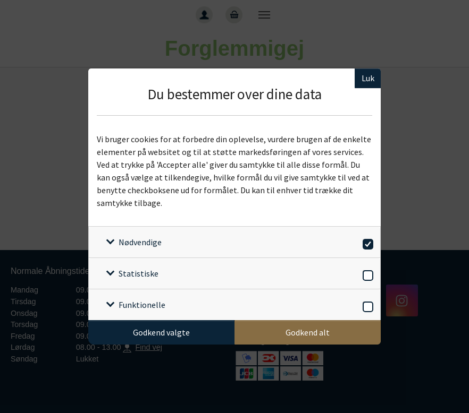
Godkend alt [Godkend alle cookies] (308, 332)
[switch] (366, 242)
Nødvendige (140, 242)
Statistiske (138, 273)
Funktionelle (142, 304)
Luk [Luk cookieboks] (368, 78)
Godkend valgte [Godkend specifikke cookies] (161, 332)
